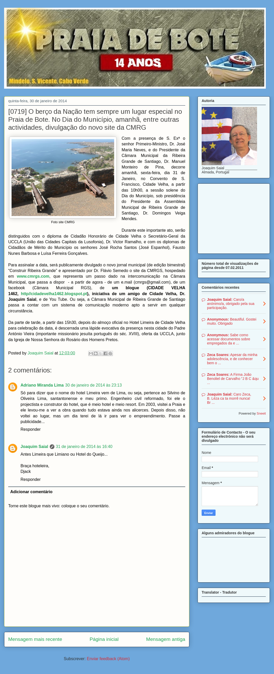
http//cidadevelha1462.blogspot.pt (54, 294)
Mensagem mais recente (35, 639)
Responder (31, 429)
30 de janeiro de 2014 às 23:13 (93, 385)
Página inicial (104, 639)
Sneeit (261, 413)
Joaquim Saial (34, 446)
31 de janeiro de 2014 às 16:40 (84, 446)
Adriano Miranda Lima (42, 385)
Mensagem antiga (165, 639)
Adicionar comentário (31, 492)
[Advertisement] (234, 217)
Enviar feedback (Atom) (108, 659)
